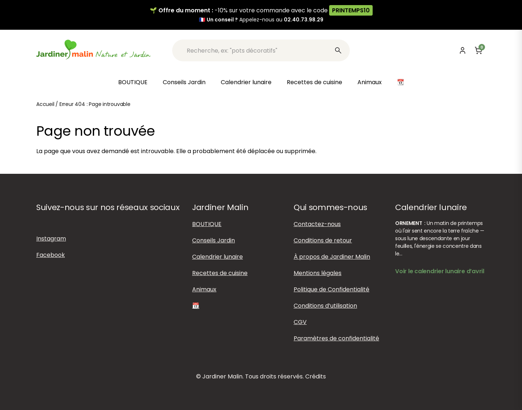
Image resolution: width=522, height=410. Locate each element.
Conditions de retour (323, 240)
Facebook (50, 255)
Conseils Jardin (184, 82)
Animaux (369, 82)
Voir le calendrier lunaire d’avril (439, 271)
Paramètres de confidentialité (336, 338)
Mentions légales (317, 273)
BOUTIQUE (133, 82)
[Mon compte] (462, 50)
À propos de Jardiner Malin (332, 257)
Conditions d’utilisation (325, 306)
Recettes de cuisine (314, 82)
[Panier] (478, 50)
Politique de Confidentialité (331, 289)
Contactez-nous (317, 224)
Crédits (315, 376)
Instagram (51, 238)
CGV (300, 322)
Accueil (45, 104)
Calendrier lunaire (246, 82)
